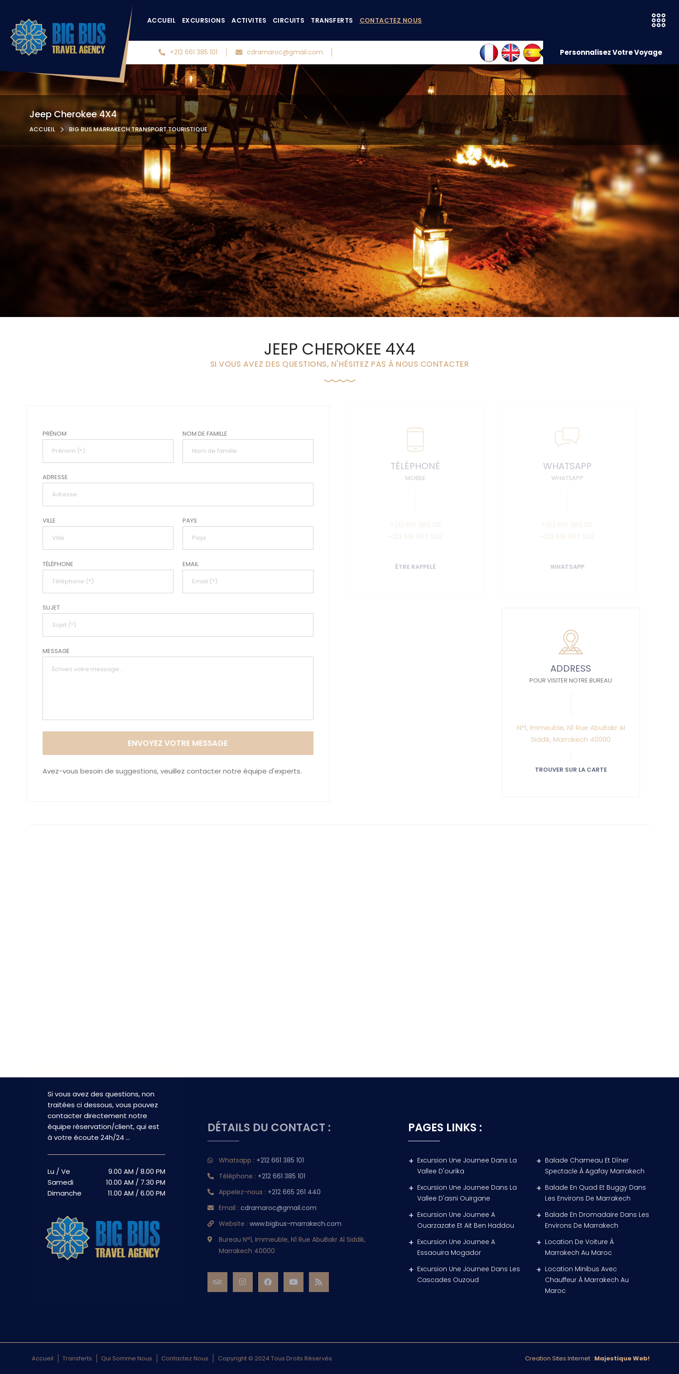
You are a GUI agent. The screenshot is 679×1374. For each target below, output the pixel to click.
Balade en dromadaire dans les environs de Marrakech (597, 1220)
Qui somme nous (126, 1358)
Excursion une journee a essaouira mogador (456, 1247)
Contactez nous (391, 20)
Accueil (161, 20)
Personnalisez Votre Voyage (611, 52)
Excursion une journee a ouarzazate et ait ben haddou (465, 1220)
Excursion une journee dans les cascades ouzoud (468, 1274)
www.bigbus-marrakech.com (291, 1223)
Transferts (332, 20)
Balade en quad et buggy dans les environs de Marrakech (595, 1193)
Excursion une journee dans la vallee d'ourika (467, 1166)
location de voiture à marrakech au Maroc (579, 1247)
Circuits (288, 20)
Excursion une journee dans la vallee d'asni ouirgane (467, 1193)
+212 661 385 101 (188, 52)
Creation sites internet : (587, 1358)
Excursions (203, 20)
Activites (248, 20)
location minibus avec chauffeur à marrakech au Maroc (587, 1279)
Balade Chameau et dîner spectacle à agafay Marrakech (595, 1166)
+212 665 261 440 (289, 1191)
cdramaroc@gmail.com (279, 52)
